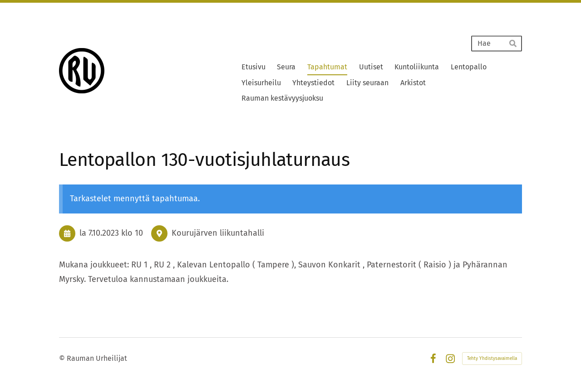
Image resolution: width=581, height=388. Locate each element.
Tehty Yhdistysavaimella (492, 358)
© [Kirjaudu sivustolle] (63, 358)
